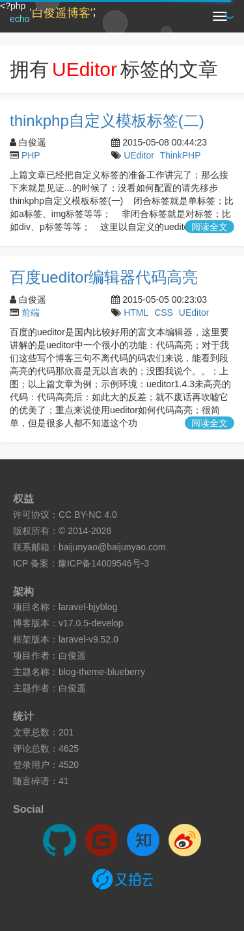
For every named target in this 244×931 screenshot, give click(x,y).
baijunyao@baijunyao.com (112, 547)
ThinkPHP (179, 155)
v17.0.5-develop (91, 623)
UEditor (139, 155)
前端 (30, 312)
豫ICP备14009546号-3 (103, 563)
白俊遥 (72, 655)
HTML (136, 312)
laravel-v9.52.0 (88, 639)
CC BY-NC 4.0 (88, 514)
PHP (30, 155)
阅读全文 (209, 227)
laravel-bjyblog (88, 607)
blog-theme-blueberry (102, 672)
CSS (163, 312)
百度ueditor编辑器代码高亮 (104, 277)
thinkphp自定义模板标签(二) (107, 120)
